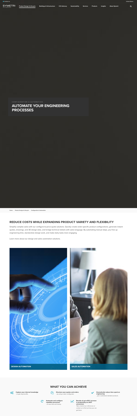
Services (85, 6)
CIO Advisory (63, 6)
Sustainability (75, 6)
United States (130, 1)
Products (94, 6)
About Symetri (114, 6)
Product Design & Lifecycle (27, 6)
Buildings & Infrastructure (47, 6)
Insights (103, 6)
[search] (130, 6)
